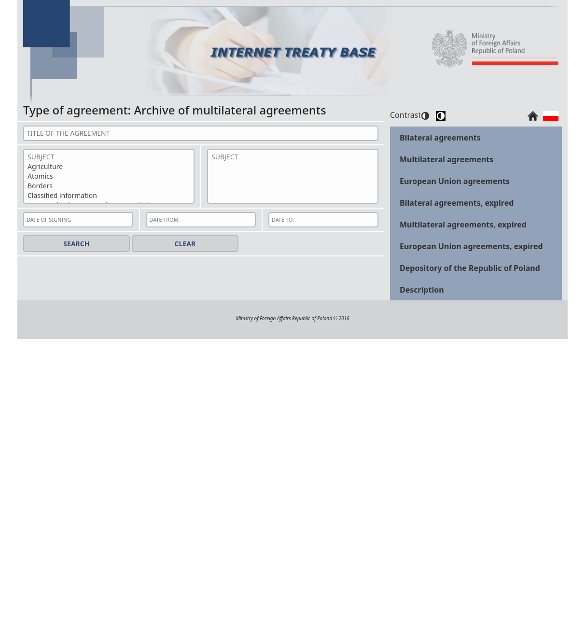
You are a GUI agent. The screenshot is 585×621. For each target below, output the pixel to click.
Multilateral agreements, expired (463, 224)
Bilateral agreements (440, 137)
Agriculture (109, 166)
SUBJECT (109, 157)
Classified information (109, 195)
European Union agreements (455, 181)
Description (422, 289)
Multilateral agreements (446, 159)
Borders (109, 186)
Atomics (109, 176)
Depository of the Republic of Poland (470, 268)
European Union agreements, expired (471, 246)
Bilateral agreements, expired (457, 203)
